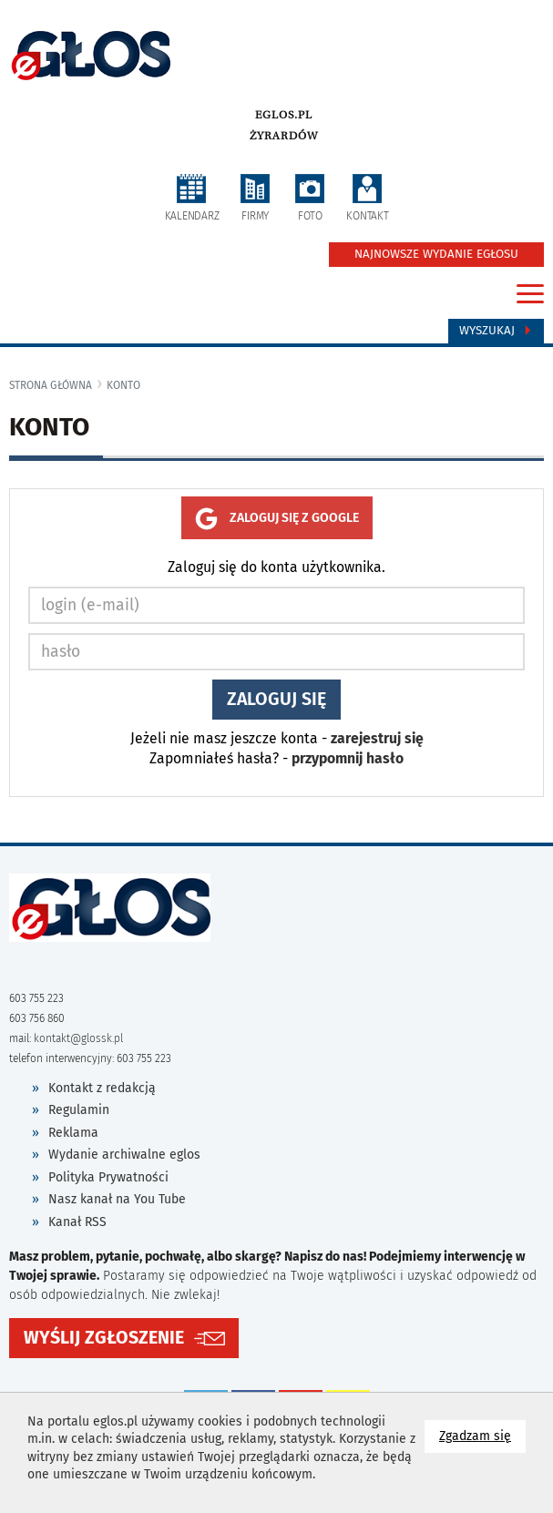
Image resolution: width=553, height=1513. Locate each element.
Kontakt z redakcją (102, 1088)
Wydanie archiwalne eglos (124, 1154)
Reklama (73, 1132)
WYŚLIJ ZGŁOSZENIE (104, 1337)
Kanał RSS (77, 1222)
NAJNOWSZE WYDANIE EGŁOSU (436, 254)
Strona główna (50, 385)
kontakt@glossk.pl (78, 1038)
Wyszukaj (496, 330)
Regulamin (78, 1110)
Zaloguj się (276, 699)
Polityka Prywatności (108, 1177)
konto (123, 385)
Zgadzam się (482, 1435)
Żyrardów (284, 135)
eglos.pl (283, 114)
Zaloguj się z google (277, 518)
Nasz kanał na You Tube (117, 1199)
